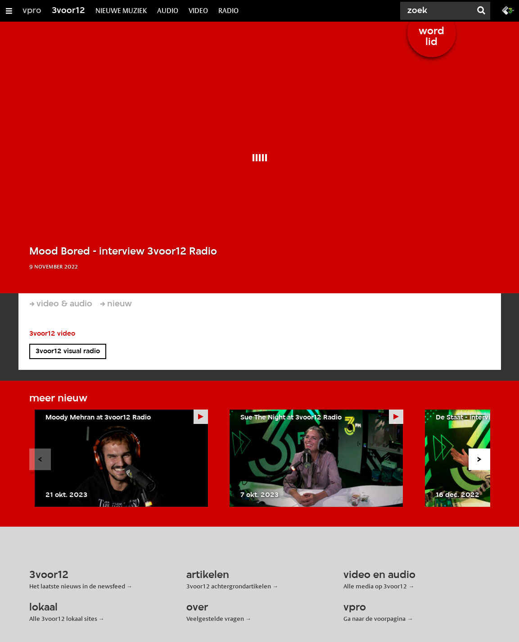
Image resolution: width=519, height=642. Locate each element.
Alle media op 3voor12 (375, 586)
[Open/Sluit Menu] (9, 11)
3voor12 (68, 10)
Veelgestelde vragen (215, 618)
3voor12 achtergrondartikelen (228, 586)
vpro (32, 10)
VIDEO (198, 10)
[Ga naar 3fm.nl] (508, 10)
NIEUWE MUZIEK (121, 10)
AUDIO (167, 10)
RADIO (228, 10)
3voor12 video (52, 333)
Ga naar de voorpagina (374, 618)
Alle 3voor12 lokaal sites (63, 618)
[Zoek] (438, 11)
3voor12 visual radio (68, 351)
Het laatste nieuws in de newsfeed (77, 586)
